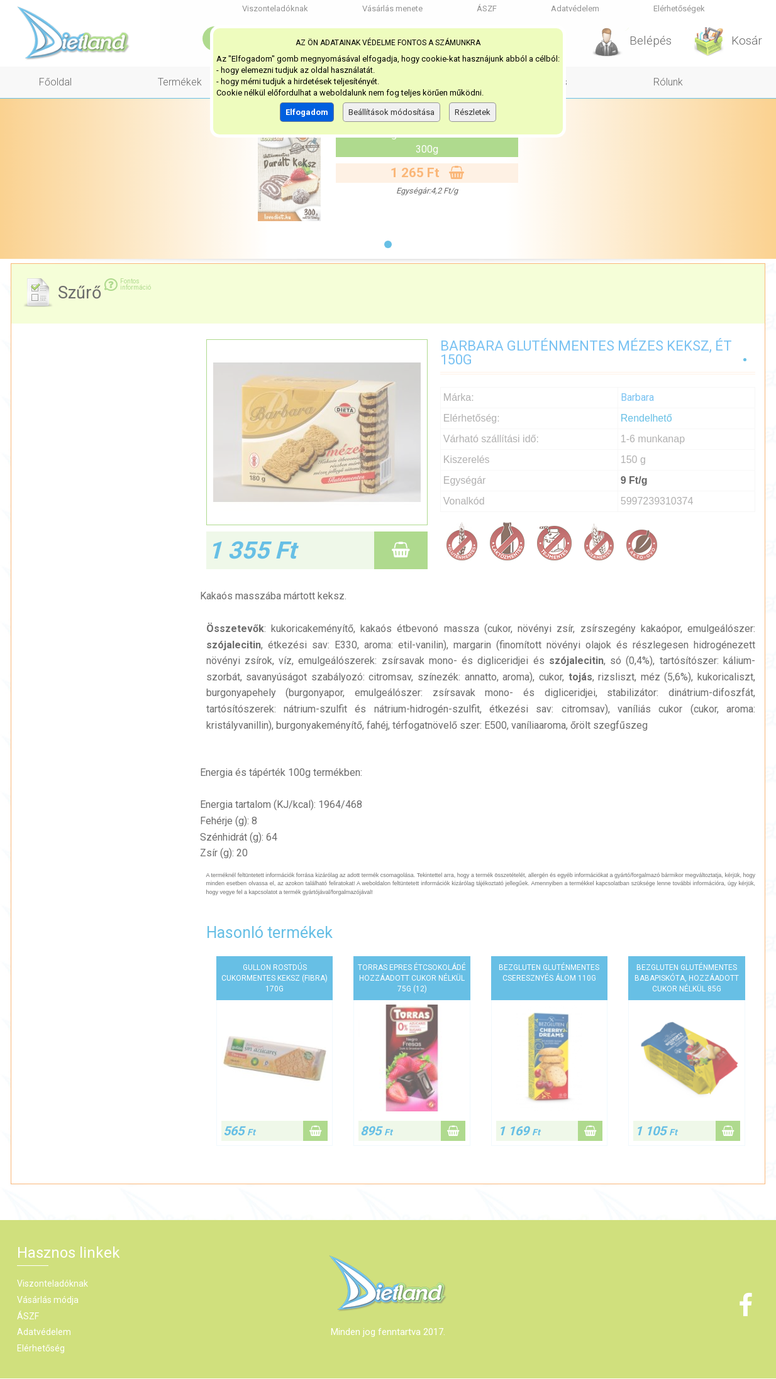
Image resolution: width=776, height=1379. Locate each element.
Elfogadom (306, 112)
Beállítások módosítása (391, 112)
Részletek (473, 112)
